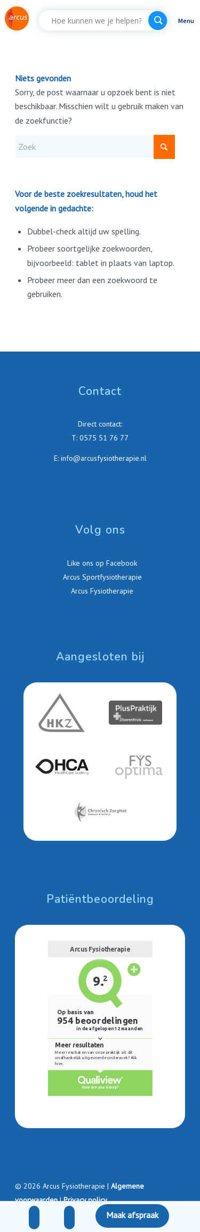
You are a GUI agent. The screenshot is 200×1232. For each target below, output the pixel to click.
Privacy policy (85, 1200)
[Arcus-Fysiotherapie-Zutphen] (17, 18)
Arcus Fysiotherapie (101, 591)
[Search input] (96, 20)
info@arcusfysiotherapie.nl (104, 458)
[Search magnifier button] (157, 20)
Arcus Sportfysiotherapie (101, 577)
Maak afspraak (132, 1215)
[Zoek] (95, 146)
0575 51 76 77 (104, 438)
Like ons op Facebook (101, 563)
